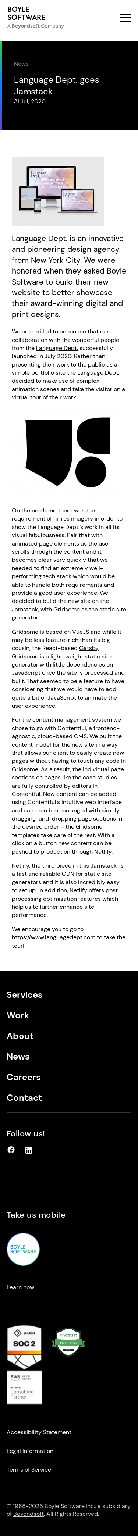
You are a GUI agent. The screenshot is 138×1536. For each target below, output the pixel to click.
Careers (24, 1077)
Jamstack (25, 609)
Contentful (71, 728)
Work (18, 1015)
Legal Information (30, 1451)
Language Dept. (57, 348)
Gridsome (66, 609)
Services (25, 994)
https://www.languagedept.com (53, 937)
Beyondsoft (28, 1514)
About (20, 1036)
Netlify (103, 851)
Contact (24, 1097)
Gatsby (88, 648)
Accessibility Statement (39, 1432)
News (21, 64)
